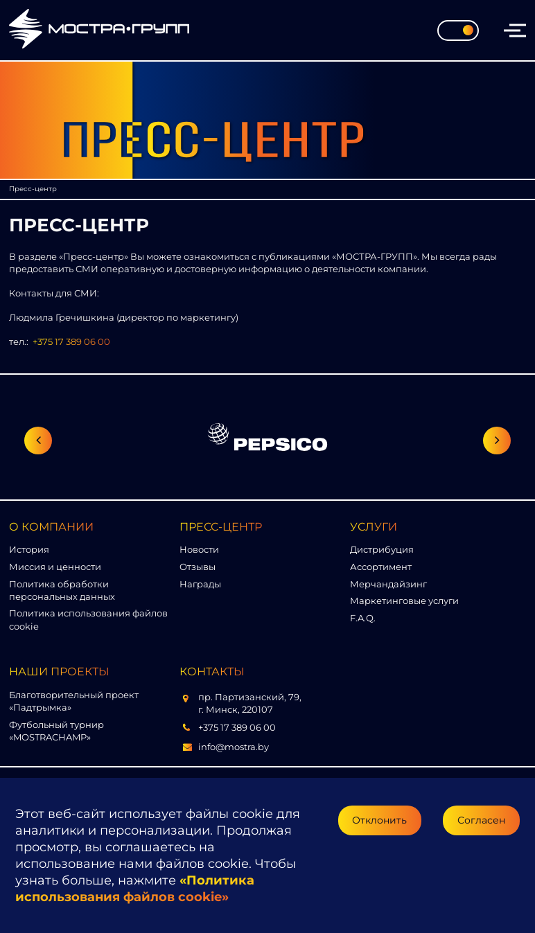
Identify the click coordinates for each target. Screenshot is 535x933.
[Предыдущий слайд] (38, 440)
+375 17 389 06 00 (71, 341)
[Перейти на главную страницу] (99, 30)
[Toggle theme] (458, 30)
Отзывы (197, 566)
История (29, 549)
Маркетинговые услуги (404, 600)
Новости (199, 549)
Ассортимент (381, 566)
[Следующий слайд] (497, 440)
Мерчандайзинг (388, 583)
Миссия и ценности (55, 566)
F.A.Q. (363, 617)
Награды (200, 583)
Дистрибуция (382, 549)
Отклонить (379, 820)
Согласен (481, 820)
